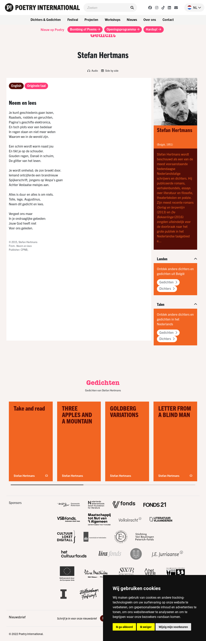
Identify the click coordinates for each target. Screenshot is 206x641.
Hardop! (153, 29)
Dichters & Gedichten (46, 19)
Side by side (109, 70)
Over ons (149, 19)
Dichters (167, 288)
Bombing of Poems (85, 29)
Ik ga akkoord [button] (124, 627)
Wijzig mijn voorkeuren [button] (173, 627)
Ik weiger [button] (145, 627)
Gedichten (168, 282)
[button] (192, 7)
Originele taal (36, 85)
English (16, 85)
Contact (168, 19)
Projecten (91, 19)
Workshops (112, 19)
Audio (93, 70)
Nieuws (132, 19)
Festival (72, 19)
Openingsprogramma (123, 29)
